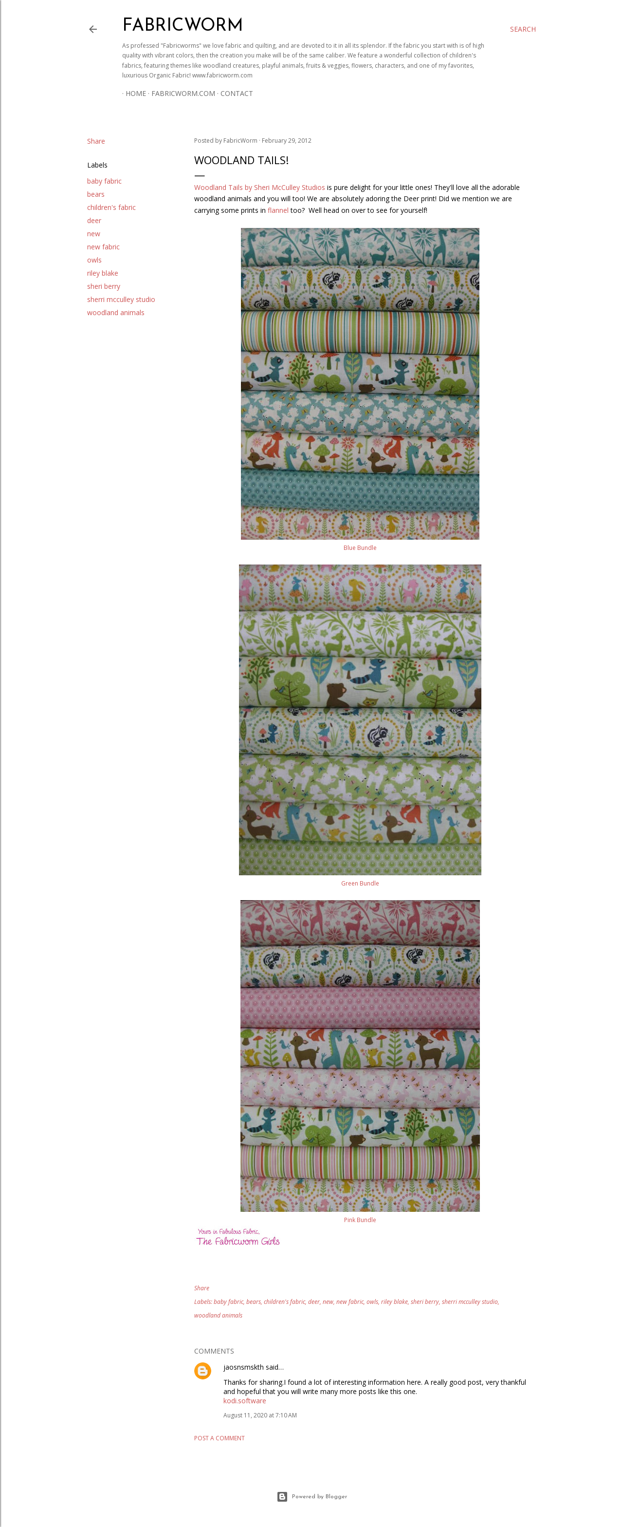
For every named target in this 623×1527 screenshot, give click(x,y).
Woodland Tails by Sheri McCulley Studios (259, 187)
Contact (233, 93)
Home (132, 93)
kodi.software (244, 1400)
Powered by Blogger (311, 1497)
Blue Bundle (360, 548)
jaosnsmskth (243, 1367)
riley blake (102, 273)
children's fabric (111, 207)
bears (96, 194)
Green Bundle (360, 883)
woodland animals (116, 312)
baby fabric (104, 181)
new (93, 233)
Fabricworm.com (180, 93)
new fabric (103, 246)
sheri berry (103, 286)
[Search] (523, 29)
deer (94, 220)
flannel (278, 210)
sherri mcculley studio (121, 299)
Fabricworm (182, 26)
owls (94, 259)
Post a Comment (219, 1438)
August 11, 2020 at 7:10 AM (260, 1415)
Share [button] (96, 141)
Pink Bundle (360, 1220)
